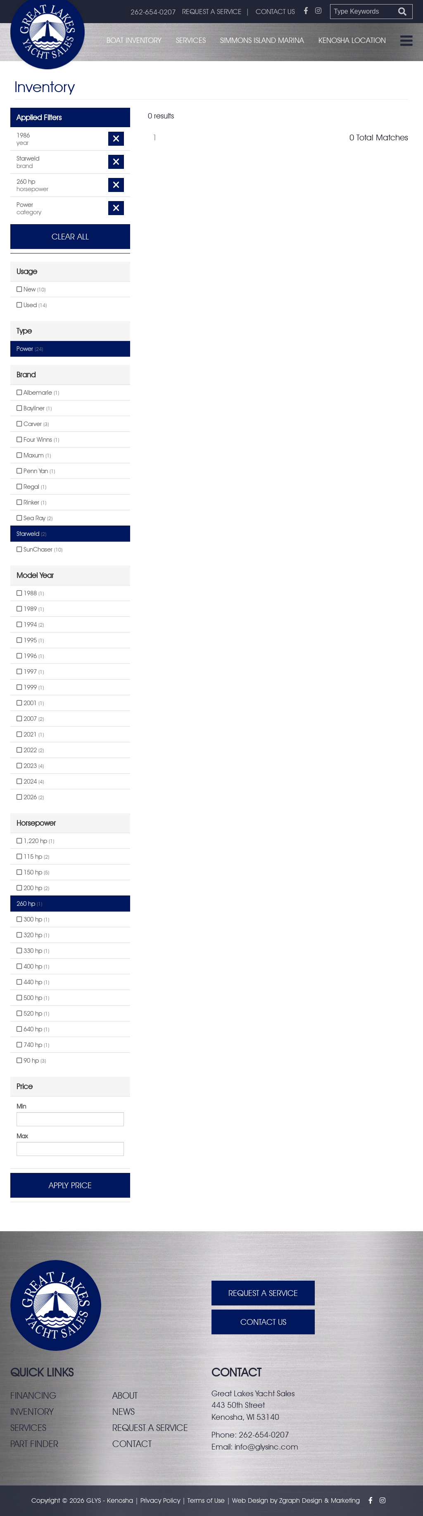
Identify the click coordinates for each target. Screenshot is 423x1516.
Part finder (34, 1443)
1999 (30, 687)
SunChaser (39, 549)
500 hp (33, 998)
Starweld (31, 534)
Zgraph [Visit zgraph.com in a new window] (289, 1500)
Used (32, 305)
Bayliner (34, 408)
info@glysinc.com (266, 1446)
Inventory (32, 1411)
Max (22, 1136)
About (125, 1395)
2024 (30, 781)
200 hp (33, 888)
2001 (30, 703)
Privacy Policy (160, 1500)
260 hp (29, 903)
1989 (30, 609)
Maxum (34, 455)
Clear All (70, 237)
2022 (30, 750)
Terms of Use (206, 1500)
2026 (30, 797)
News (123, 1411)
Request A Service (263, 1293)
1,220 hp (35, 841)
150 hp (33, 872)
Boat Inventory (134, 40)
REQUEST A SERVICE (212, 11)
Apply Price (70, 1185)
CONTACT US (275, 11)
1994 (30, 624)
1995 (30, 640)
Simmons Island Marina (262, 40)
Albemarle (38, 392)
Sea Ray (34, 518)
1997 (30, 671)
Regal (31, 486)
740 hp (33, 1045)
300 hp (33, 919)
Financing (33, 1395)
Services (191, 40)
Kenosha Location (352, 40)
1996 (30, 656)
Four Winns (38, 439)
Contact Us (263, 1322)
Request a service (150, 1427)
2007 (30, 718)
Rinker (31, 502)
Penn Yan (36, 471)
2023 (30, 766)
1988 (30, 593)
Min (21, 1106)
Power (30, 349)
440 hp (33, 982)
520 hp (33, 1013)
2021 (30, 734)
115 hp (33, 856)
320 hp (33, 935)
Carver (33, 424)
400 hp (33, 966)
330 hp (33, 951)
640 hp (33, 1029)
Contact (132, 1443)
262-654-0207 (153, 12)
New (31, 289)
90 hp (31, 1060)
